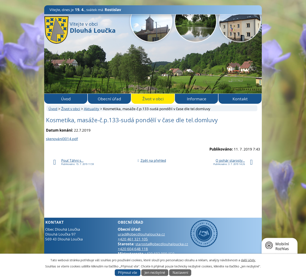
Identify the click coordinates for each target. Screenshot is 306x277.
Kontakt (240, 98)
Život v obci (153, 98)
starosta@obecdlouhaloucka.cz (161, 243)
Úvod (66, 98)
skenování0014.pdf (62, 138)
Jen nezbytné (154, 272)
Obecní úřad (109, 98)
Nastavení (180, 272)
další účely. (248, 260)
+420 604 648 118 (133, 248)
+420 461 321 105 (133, 239)
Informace (196, 98)
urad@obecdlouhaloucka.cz (141, 234)
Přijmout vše (127, 272)
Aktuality (91, 108)
